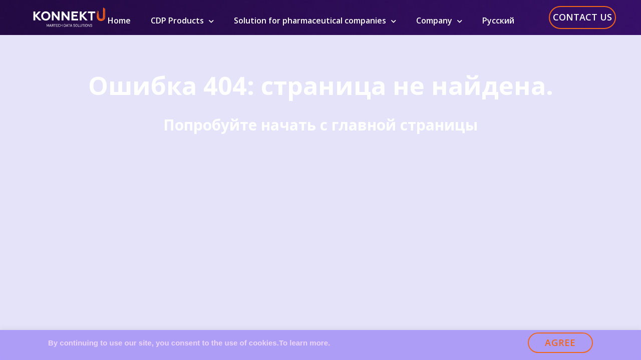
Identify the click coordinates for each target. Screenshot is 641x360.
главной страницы (405, 124)
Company (439, 21)
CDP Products (182, 21)
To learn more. (304, 342)
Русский (498, 20)
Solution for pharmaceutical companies (315, 21)
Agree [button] (560, 342)
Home (119, 20)
